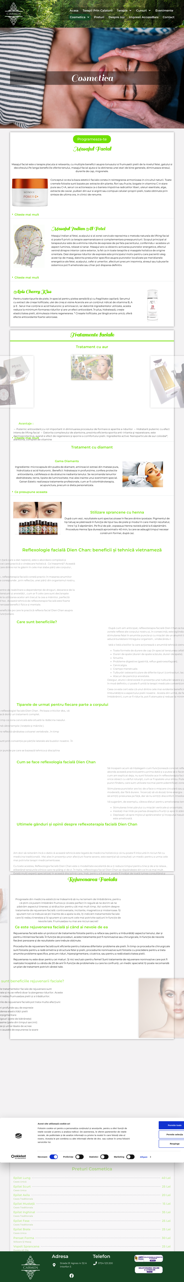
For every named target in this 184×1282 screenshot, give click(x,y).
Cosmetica (80, 17)
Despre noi (117, 17)
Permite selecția (160, 1254)
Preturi (99, 17)
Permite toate (160, 1244)
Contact (168, 17)
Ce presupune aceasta (31, 492)
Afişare (143, 1276)
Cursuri (143, 10)
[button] (92, 214)
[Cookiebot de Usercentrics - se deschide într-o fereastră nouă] (18, 1276)
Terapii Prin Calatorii (98, 10)
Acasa (74, 10)
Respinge (160, 1263)
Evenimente (164, 10)
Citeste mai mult (27, 214)
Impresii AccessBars (143, 17)
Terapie (124, 10)
